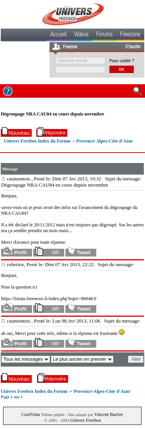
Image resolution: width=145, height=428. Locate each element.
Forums (104, 35)
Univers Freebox (85, 420)
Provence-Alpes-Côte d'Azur (104, 141)
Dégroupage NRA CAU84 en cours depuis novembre (52, 114)
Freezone (130, 35)
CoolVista (30, 414)
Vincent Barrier (108, 414)
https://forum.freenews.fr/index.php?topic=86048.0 (48, 298)
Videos (81, 35)
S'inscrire (132, 47)
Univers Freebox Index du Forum (37, 141)
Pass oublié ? (121, 60)
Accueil (58, 35)
